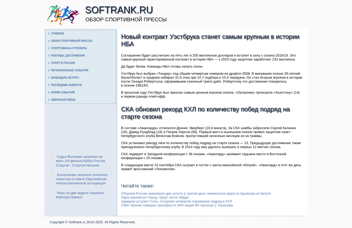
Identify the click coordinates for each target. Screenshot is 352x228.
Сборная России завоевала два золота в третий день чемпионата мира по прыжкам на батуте (196, 193)
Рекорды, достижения (68, 55)
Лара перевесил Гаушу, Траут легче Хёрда (155, 197)
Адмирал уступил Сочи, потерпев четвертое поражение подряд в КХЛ (176, 201)
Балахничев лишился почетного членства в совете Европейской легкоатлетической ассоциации (82, 179)
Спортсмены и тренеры (69, 48)
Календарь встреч (65, 77)
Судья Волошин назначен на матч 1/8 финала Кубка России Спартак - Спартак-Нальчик (80, 161)
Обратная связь (63, 99)
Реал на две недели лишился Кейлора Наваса (80, 195)
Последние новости (66, 85)
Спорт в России (63, 63)
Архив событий (63, 92)
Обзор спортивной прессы (71, 40)
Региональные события (69, 70)
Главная (57, 33)
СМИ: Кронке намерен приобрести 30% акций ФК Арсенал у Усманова (177, 205)
